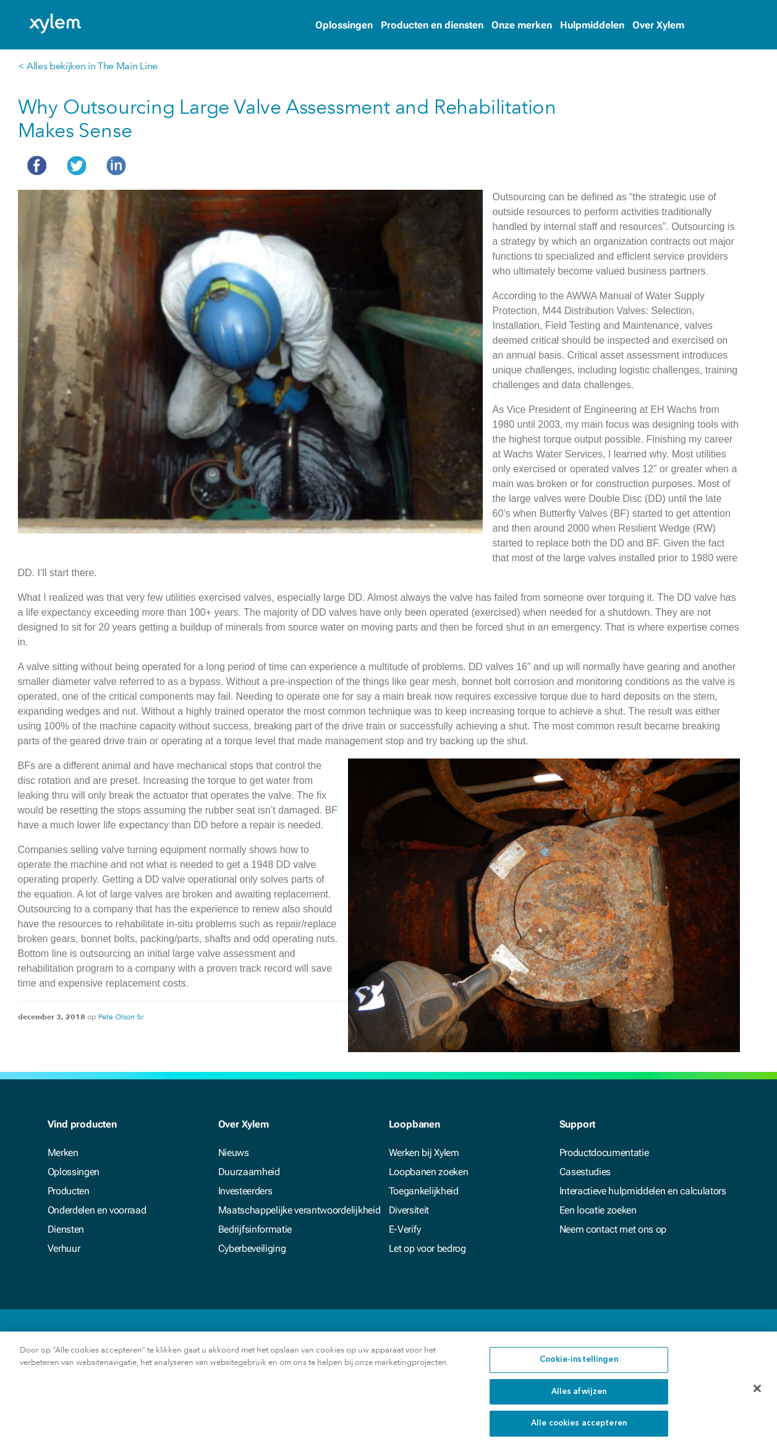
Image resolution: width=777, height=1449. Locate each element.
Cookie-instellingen (579, 1368)
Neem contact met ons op (613, 1229)
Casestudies (585, 1172)
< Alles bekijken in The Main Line (88, 66)
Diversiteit (409, 1210)
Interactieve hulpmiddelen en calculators (642, 1191)
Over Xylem (658, 25)
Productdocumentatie (604, 1152)
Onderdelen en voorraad (97, 1210)
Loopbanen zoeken (429, 1172)
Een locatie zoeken (598, 1210)
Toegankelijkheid (424, 1191)
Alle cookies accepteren (579, 1431)
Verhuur (64, 1248)
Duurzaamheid (249, 1172)
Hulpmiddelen (592, 25)
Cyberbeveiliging (252, 1248)
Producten (69, 1191)
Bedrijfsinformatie (255, 1229)
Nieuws (233, 1152)
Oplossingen (344, 25)
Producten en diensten (432, 25)
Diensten (66, 1229)
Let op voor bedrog (427, 1248)
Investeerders (245, 1191)
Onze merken (521, 25)
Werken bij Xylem (424, 1152)
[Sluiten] (757, 1396)
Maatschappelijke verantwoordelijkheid (299, 1210)
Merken (63, 1152)
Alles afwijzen (579, 1400)
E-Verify (405, 1229)
